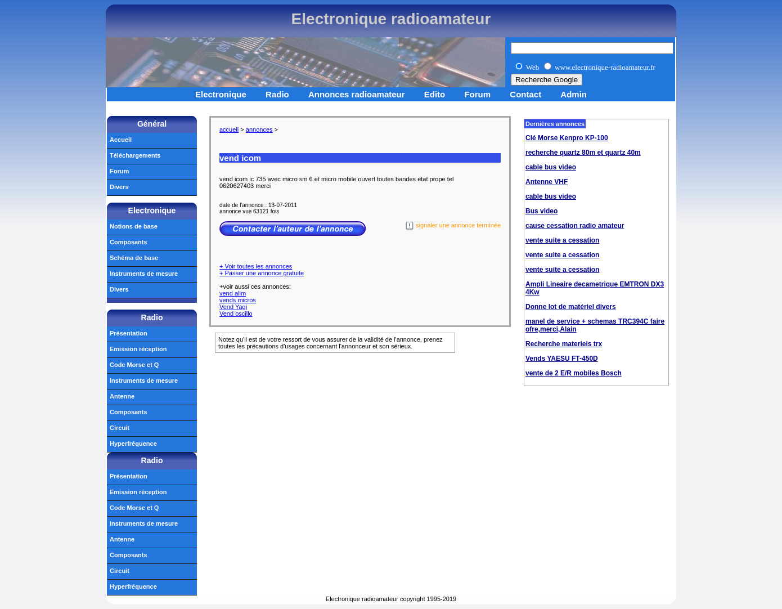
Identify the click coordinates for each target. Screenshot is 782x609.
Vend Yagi (233, 306)
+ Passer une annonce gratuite (261, 273)
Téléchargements (135, 155)
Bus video (541, 211)
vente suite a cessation (562, 240)
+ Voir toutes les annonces (255, 266)
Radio (277, 94)
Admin (573, 94)
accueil (229, 129)
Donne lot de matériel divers (570, 307)
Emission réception (138, 349)
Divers (119, 186)
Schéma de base (134, 257)
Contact (525, 94)
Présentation (128, 333)
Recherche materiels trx (563, 344)
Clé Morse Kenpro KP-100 (566, 138)
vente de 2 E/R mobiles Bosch (573, 373)
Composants (128, 242)
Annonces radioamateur (356, 94)
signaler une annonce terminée (453, 226)
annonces (259, 129)
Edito (435, 94)
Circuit (119, 427)
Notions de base (134, 226)
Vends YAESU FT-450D (561, 358)
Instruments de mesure (144, 273)
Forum (477, 94)
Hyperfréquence (133, 443)
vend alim (232, 293)
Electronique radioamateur (391, 19)
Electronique (220, 94)
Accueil (121, 139)
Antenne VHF (546, 182)
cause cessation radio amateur (574, 226)
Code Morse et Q (134, 364)
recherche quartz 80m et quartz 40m (583, 152)
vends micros (237, 300)
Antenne (122, 396)
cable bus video (550, 167)
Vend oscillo (236, 313)
